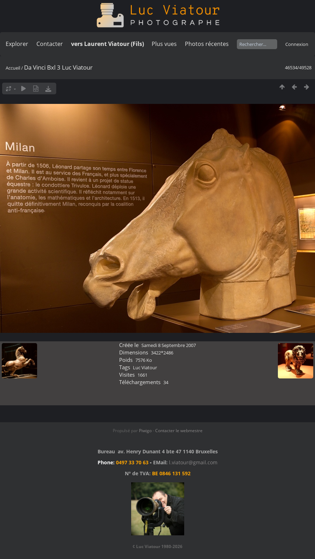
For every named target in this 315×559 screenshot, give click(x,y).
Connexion (296, 44)
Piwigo (145, 431)
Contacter (49, 44)
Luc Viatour (145, 367)
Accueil (13, 68)
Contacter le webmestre (179, 431)
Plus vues (164, 44)
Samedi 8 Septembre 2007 (168, 345)
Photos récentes (207, 44)
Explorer (17, 44)
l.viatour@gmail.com (193, 462)
